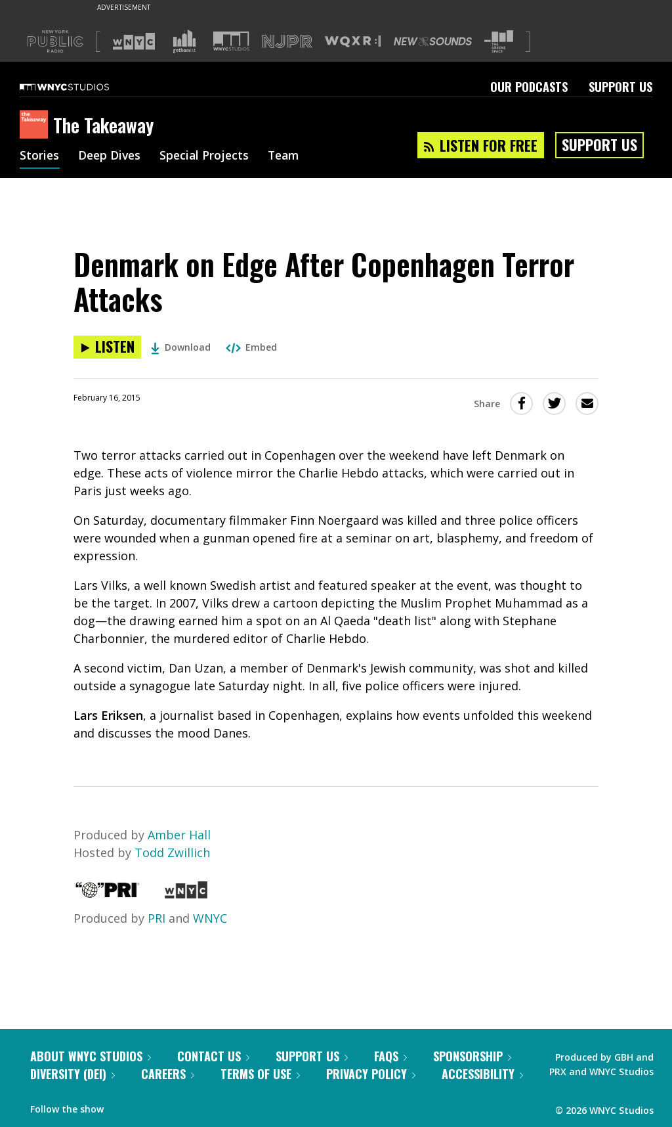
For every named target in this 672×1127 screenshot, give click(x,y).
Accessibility (482, 1073)
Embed (251, 347)
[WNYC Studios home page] (81, 87)
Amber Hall (179, 835)
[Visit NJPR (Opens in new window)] (287, 42)
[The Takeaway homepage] (36, 125)
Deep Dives (111, 156)
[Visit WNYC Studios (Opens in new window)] (231, 41)
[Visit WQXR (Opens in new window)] (353, 41)
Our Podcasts (529, 86)
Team (289, 156)
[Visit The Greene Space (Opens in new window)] (498, 41)
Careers (167, 1073)
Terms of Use (260, 1073)
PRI (156, 918)
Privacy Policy (370, 1073)
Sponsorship (472, 1056)
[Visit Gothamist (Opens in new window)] (184, 41)
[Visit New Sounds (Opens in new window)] (433, 41)
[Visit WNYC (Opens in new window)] (134, 41)
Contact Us (213, 1056)
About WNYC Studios (90, 1056)
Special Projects (208, 156)
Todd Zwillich (172, 852)
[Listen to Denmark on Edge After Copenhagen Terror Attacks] (107, 347)
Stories (40, 156)
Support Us (620, 86)
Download (181, 347)
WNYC (210, 918)
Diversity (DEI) (72, 1073)
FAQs (390, 1056)
